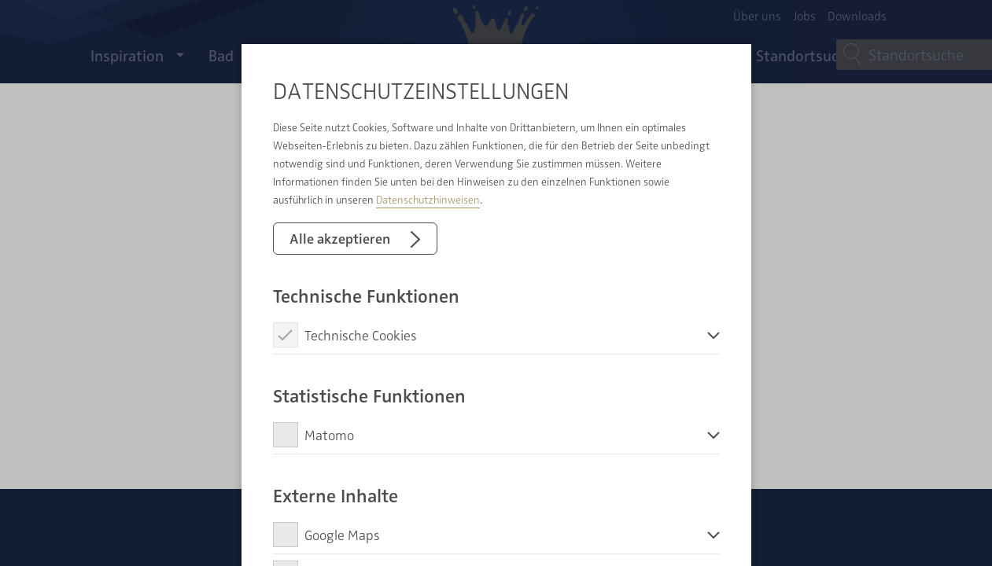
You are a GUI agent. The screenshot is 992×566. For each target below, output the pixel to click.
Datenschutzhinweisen (428, 199)
